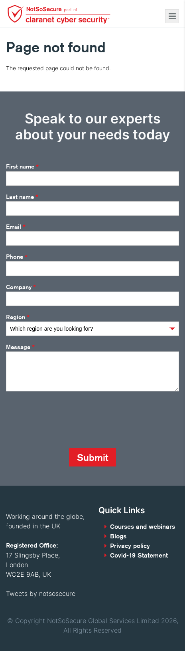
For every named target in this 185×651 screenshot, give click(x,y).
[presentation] (66, 419)
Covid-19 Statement (139, 555)
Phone (17, 257)
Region (18, 317)
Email (16, 226)
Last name (22, 197)
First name (22, 167)
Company (21, 287)
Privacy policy (130, 546)
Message (20, 347)
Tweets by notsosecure (40, 593)
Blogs (118, 536)
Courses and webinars (142, 526)
